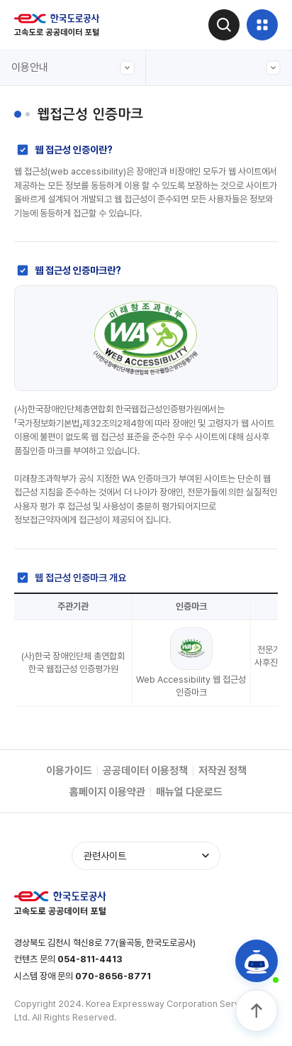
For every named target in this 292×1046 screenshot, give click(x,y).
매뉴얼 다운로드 (189, 792)
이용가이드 (69, 770)
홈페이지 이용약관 (107, 792)
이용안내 (73, 67)
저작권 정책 (222, 770)
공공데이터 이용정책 (145, 770)
